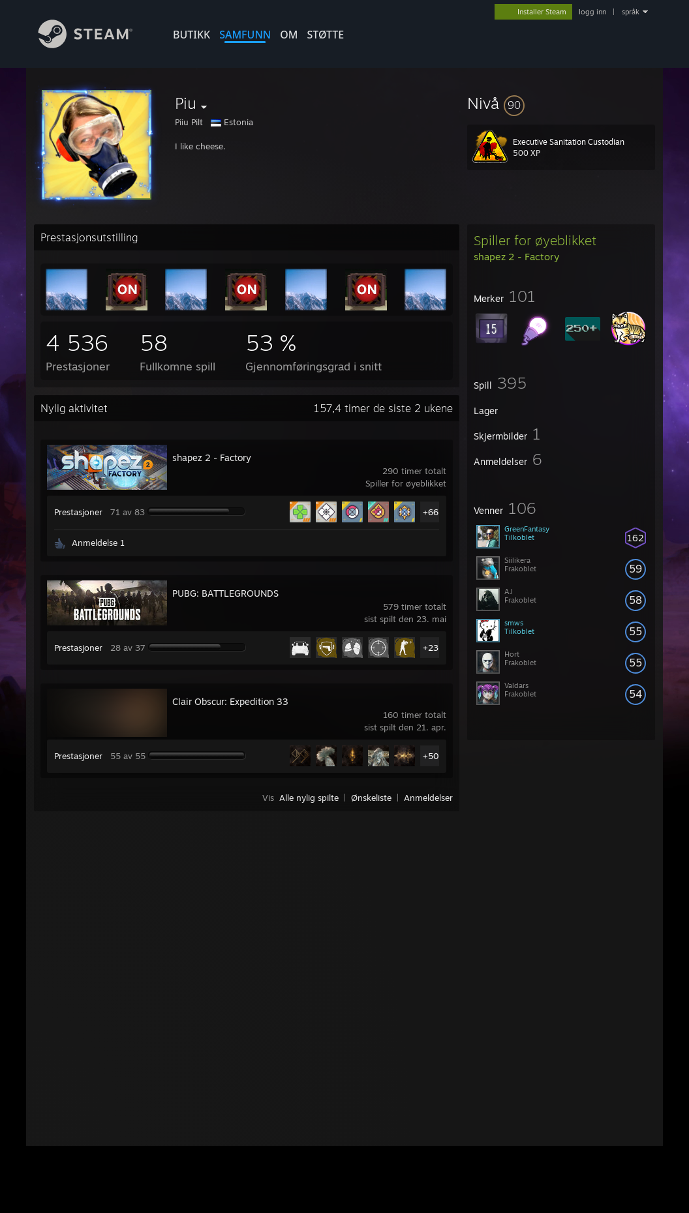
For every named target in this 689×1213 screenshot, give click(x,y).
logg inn (592, 11)
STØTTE (325, 34)
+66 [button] (430, 512)
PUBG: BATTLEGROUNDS (225, 593)
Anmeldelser (428, 797)
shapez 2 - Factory (211, 457)
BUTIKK (191, 34)
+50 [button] (431, 756)
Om (289, 34)
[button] (561, 103)
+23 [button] (430, 647)
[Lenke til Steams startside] (95, 44)
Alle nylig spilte (309, 797)
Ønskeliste (371, 797)
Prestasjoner (78, 512)
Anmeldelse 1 (98, 542)
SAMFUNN (245, 34)
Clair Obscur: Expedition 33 (230, 701)
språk (630, 11)
